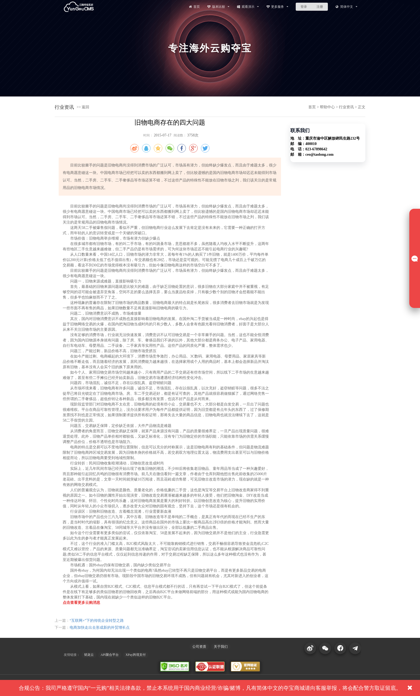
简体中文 (346, 7)
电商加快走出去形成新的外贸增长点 (100, 628)
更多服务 (277, 7)
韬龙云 (89, 655)
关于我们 (221, 647)
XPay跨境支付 (136, 655)
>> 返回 (83, 107)
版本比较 (218, 7)
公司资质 (199, 647)
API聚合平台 (110, 655)
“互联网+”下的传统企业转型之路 (97, 621)
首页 (194, 7)
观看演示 (248, 7)
